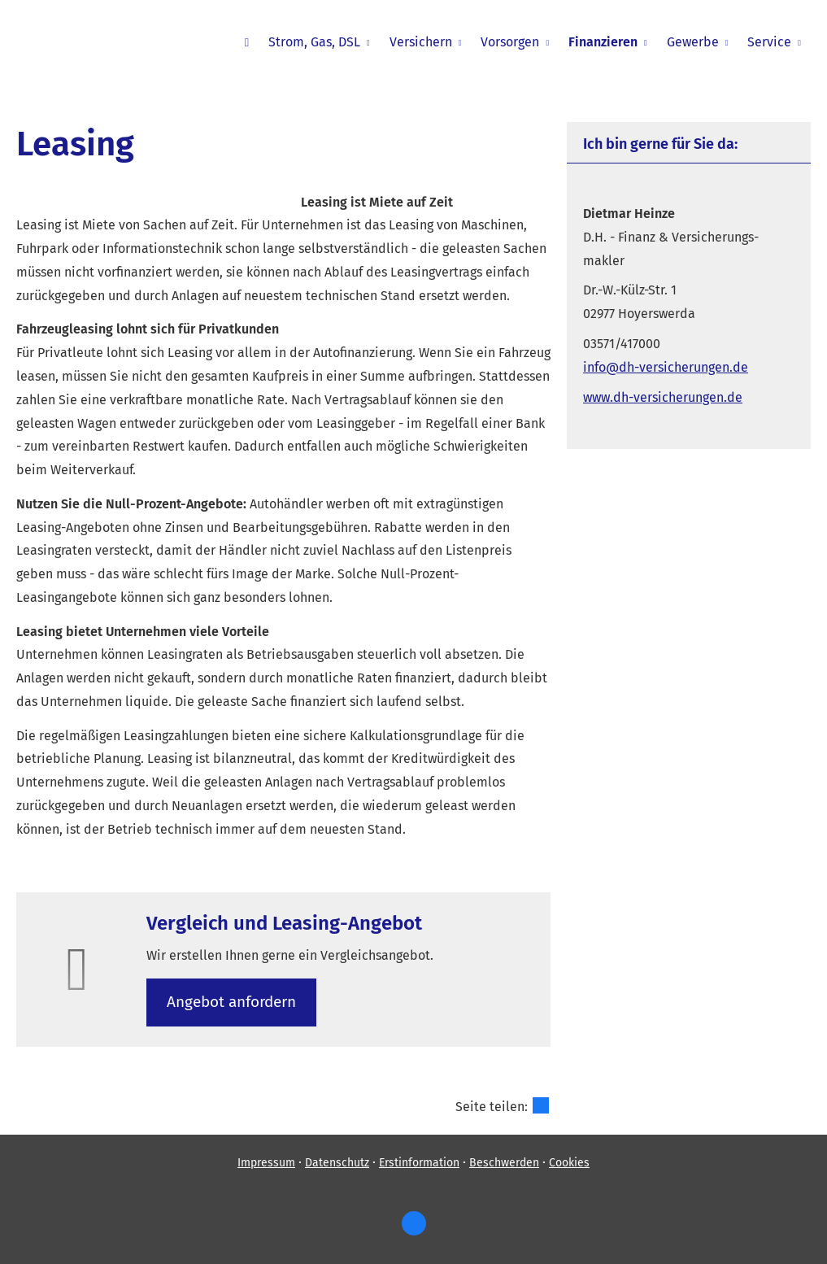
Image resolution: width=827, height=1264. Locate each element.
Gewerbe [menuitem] (693, 42)
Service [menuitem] (769, 42)
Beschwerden (504, 1163)
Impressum (266, 1163)
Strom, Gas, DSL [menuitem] (314, 42)
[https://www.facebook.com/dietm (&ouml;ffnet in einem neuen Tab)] (414, 1223)
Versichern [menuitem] (421, 42)
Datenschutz (337, 1163)
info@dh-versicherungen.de (665, 367)
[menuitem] (247, 41)
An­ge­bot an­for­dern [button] (231, 1001)
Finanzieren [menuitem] (603, 42)
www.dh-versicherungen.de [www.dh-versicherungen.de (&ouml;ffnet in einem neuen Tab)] (662, 397)
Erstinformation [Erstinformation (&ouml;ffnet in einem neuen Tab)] (419, 1163)
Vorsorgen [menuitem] (510, 42)
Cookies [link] (569, 1163)
